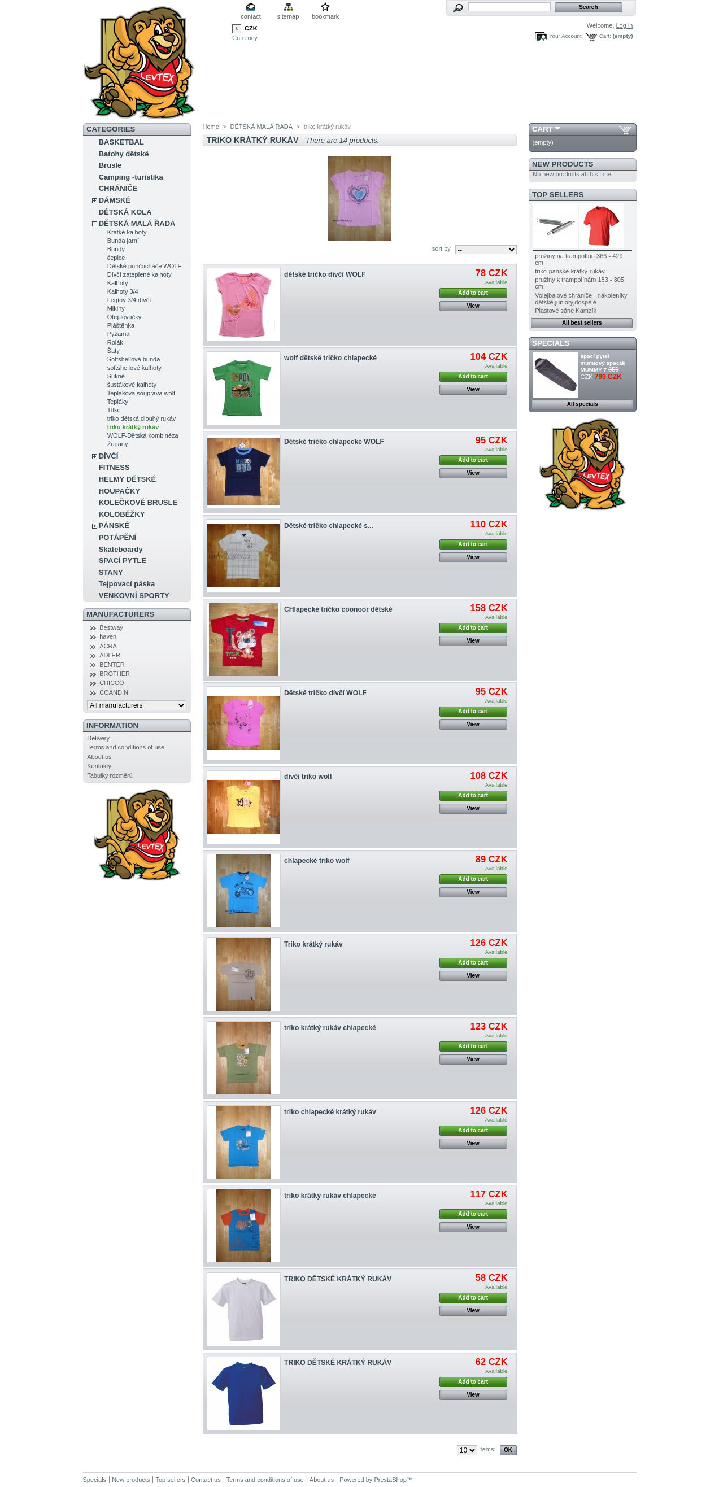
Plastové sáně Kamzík (565, 310)
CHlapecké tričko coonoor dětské (338, 609)
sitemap (288, 16)
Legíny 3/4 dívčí (129, 299)
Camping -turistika (131, 177)
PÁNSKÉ (114, 525)
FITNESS (114, 467)
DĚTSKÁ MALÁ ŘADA (137, 223)
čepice (116, 257)
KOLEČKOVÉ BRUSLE (138, 502)
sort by (441, 248)
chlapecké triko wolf (317, 861)
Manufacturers (120, 614)
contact (250, 16)
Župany (117, 444)
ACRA (108, 646)
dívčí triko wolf (308, 776)
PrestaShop (390, 1479)
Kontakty (99, 765)
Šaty (113, 350)
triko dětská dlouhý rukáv (141, 418)
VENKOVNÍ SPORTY (134, 595)
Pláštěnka (120, 325)
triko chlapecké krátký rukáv (330, 1112)
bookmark (325, 16)
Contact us (206, 1479)
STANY (111, 572)
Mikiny (116, 308)
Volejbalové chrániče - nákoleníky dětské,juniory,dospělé (581, 299)
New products (562, 164)
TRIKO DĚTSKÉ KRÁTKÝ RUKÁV (337, 1279)
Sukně (116, 376)
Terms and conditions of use (125, 747)
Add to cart (473, 293)
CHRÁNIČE (118, 188)
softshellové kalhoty (134, 367)
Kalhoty (117, 283)
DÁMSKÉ (114, 200)
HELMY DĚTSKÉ (127, 479)
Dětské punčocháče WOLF (144, 266)
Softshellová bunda (133, 359)
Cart (542, 129)
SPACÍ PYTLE (122, 560)
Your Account (565, 36)
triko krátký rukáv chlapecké (330, 1028)
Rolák (115, 342)
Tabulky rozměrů (110, 775)
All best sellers (582, 323)
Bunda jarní (123, 240)
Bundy (116, 249)
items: (487, 1449)
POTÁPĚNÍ (117, 537)
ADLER (109, 655)
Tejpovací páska (127, 583)
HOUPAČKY (119, 491)
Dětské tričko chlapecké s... (328, 526)
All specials (582, 404)
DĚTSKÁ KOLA (125, 212)
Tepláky (117, 401)
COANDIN (113, 692)
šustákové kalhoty (131, 384)
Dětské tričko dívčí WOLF (325, 693)
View (473, 306)
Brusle (110, 165)
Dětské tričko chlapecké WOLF (334, 442)
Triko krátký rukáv (313, 944)
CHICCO (111, 682)
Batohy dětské (124, 154)
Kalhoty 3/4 (122, 291)
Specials (550, 343)
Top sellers (557, 194)
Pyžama (118, 333)
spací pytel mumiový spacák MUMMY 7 (603, 363)
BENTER (112, 664)
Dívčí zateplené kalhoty (139, 274)
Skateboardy (121, 549)
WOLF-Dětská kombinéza (142, 435)
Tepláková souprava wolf (141, 393)
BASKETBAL (121, 142)
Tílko (114, 410)
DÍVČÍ (109, 456)
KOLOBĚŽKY (122, 514)
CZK (251, 28)
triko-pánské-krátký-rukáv (569, 271)
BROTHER (114, 673)
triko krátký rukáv (133, 427)
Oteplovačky (124, 316)
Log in (624, 25)
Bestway (111, 627)
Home (211, 126)
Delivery (98, 738)
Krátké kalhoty (127, 232)
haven (107, 636)
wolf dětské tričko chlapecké (330, 358)
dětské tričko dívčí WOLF (325, 274)
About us (99, 756)
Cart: (605, 36)
